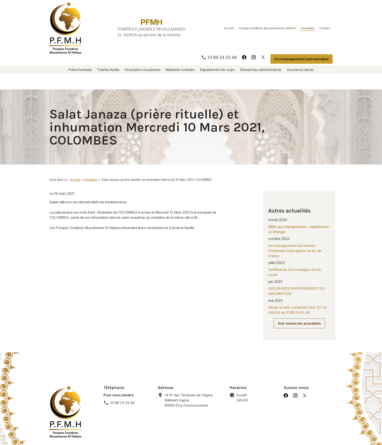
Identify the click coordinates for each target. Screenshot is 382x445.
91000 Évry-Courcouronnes (194, 365)
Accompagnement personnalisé (301, 59)
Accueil (229, 28)
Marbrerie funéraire (180, 70)
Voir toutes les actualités (299, 296)
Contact (324, 28)
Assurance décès (300, 70)
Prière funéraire (80, 70)
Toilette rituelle (108, 70)
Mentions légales (109, 432)
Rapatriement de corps (217, 70)
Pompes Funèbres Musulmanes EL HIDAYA (267, 28)
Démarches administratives (261, 70)
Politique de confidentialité (152, 432)
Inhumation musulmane (142, 70)
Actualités (307, 28)
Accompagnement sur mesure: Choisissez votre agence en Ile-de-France (295, 223)
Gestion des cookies (197, 432)
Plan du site (230, 432)
